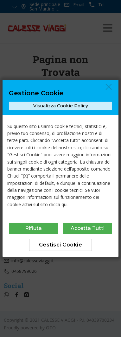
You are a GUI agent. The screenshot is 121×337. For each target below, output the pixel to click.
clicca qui (58, 204)
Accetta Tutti (88, 228)
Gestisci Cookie (60, 245)
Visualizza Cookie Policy (60, 106)
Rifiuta (33, 228)
